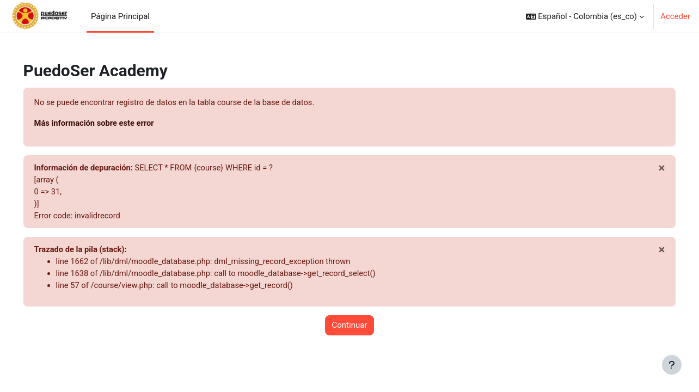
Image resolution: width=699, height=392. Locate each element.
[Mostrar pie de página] (672, 365)
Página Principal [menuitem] (120, 16)
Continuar (349, 328)
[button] (585, 16)
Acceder (675, 16)
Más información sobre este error (111, 123)
